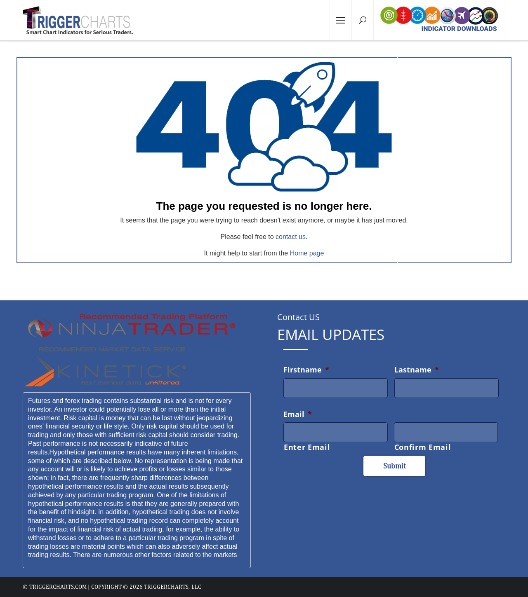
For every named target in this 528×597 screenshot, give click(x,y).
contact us (291, 236)
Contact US (298, 317)
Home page (307, 253)
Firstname (306, 370)
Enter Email (307, 447)
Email (297, 414)
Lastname (416, 370)
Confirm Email (422, 447)
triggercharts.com (58, 586)
